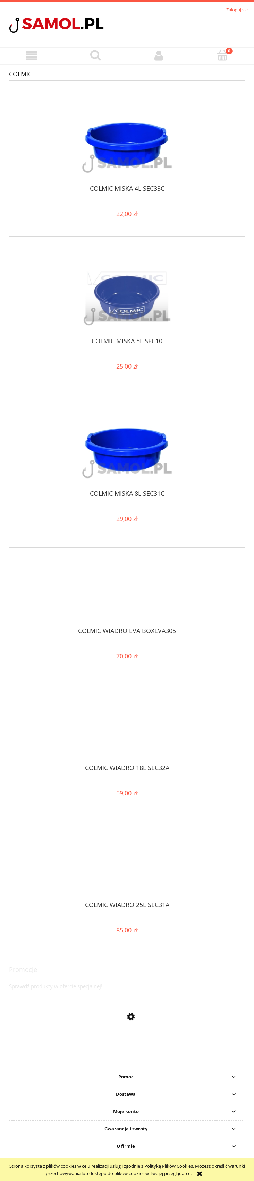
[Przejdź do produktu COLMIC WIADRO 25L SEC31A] (127, 864)
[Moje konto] (158, 56)
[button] (31, 56)
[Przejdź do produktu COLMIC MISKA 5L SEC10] (127, 292)
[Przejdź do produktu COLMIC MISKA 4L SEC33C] (127, 139)
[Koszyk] (222, 55)
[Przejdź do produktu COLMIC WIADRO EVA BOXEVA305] (127, 590)
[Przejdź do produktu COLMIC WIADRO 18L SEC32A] (127, 727)
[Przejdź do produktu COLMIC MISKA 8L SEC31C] (127, 445)
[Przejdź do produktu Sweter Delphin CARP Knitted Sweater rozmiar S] (127, 1062)
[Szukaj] (95, 55)
